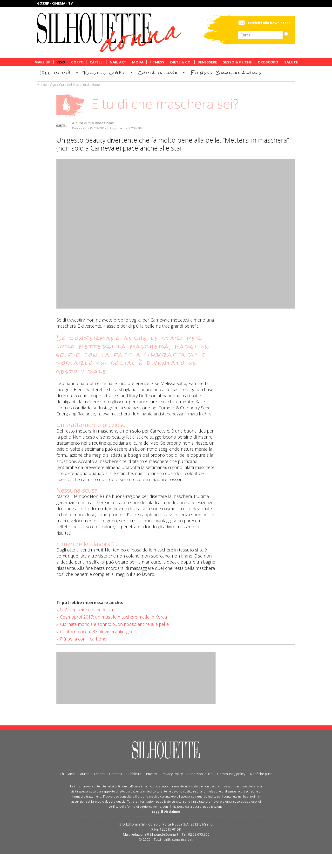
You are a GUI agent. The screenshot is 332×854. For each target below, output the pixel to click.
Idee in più (55, 72)
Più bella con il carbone (83, 639)
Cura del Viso (69, 84)
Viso (60, 62)
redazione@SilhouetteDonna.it (154, 834)
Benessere (207, 62)
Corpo (77, 62)
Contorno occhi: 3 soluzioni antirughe (97, 631)
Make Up (42, 62)
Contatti (115, 773)
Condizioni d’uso (200, 773)
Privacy (151, 773)
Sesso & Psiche (237, 62)
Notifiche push (261, 773)
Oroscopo (268, 62)
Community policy (231, 773)
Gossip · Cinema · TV (55, 3)
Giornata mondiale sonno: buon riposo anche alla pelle (114, 624)
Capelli (97, 62)
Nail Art (118, 62)
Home (42, 84)
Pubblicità (133, 773)
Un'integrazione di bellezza (86, 610)
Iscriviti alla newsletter (269, 23)
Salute (291, 62)
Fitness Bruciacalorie (226, 72)
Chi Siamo (67, 773)
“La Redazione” (101, 123)
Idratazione (91, 84)
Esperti (99, 773)
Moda (137, 62)
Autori (84, 773)
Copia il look (158, 72)
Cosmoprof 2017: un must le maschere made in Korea (113, 617)
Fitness (156, 62)
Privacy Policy (172, 773)
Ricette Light (105, 72)
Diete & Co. (180, 62)
